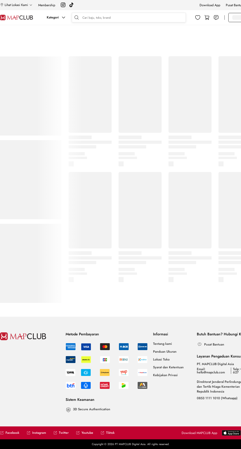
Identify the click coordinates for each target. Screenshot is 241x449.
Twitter (61, 433)
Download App (210, 5)
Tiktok (108, 433)
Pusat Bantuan (214, 344)
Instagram (36, 433)
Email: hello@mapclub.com (211, 370)
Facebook (9, 433)
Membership (46, 5)
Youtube (84, 433)
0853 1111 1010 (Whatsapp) (217, 398)
